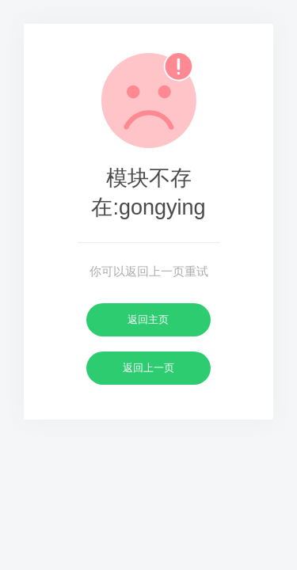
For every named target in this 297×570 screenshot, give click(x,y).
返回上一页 (148, 368)
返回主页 (148, 319)
